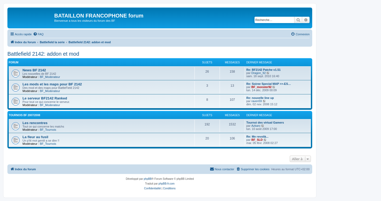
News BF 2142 (34, 70)
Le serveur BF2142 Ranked (44, 98)
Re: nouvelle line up (260, 97)
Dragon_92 (258, 73)
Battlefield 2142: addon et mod (43, 54)
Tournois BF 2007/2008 (24, 115)
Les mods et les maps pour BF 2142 (52, 84)
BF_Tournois (48, 129)
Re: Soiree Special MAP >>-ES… (268, 83)
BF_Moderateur (50, 76)
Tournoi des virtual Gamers (265, 122)
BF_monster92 (261, 87)
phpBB (148, 178)
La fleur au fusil (35, 137)
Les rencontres (35, 123)
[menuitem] (38, 34)
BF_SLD (257, 139)
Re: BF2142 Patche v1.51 (263, 69)
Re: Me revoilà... (257, 136)
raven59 (256, 101)
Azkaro (255, 125)
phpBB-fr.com (166, 183)
